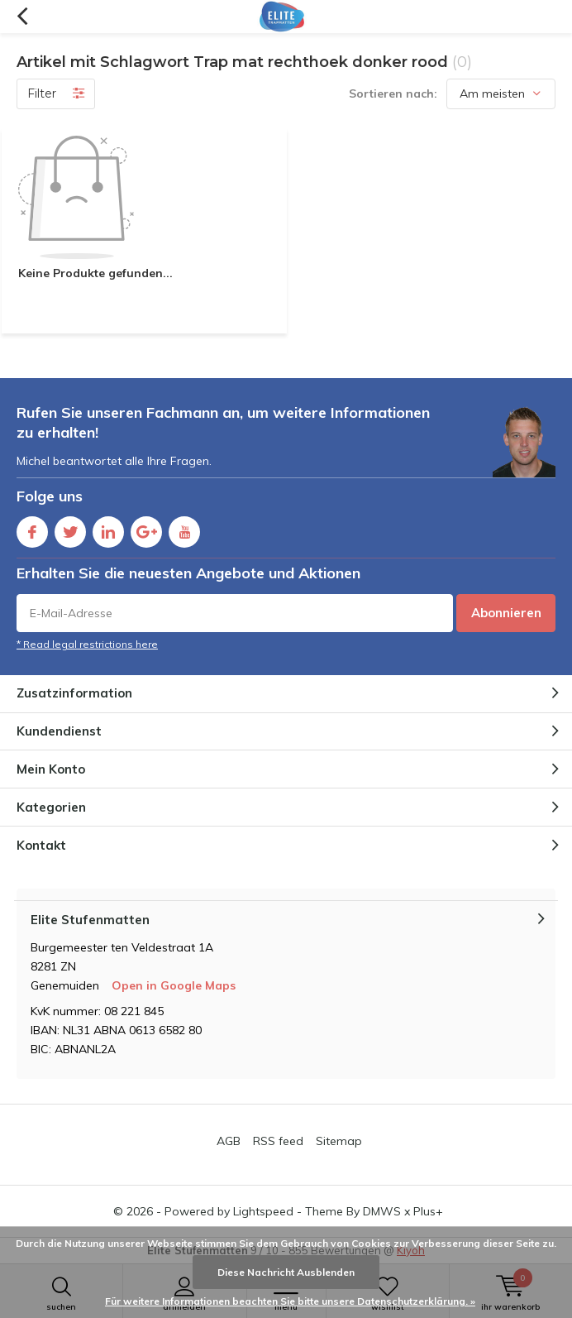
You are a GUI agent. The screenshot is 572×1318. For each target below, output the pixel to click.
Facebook (32, 528)
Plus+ (428, 1211)
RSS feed (278, 1140)
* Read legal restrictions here (87, 644)
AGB (229, 1140)
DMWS (382, 1211)
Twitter (70, 528)
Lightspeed (263, 1211)
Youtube (184, 528)
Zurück (22, 16)
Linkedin (108, 528)
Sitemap (339, 1140)
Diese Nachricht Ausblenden (286, 1272)
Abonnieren (506, 613)
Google (146, 528)
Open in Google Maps (174, 985)
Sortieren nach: (393, 93)
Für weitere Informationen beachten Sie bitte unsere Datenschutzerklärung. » (290, 1301)
